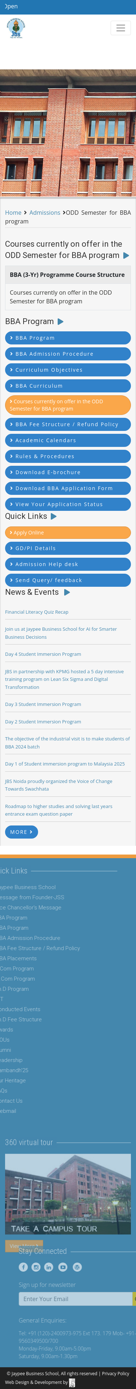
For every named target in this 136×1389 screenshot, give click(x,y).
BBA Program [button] (32, 337)
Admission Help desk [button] (44, 564)
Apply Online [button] (27, 532)
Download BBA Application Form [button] (61, 488)
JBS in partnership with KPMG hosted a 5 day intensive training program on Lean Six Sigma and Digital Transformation (64, 679)
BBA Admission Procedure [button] (52, 353)
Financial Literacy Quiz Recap (37, 612)
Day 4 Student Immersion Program (43, 654)
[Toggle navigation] (121, 28)
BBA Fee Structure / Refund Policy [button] (64, 424)
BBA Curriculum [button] (36, 385)
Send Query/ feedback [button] (46, 580)
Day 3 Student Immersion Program (43, 704)
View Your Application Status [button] (56, 504)
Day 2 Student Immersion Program (43, 721)
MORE (21, 831)
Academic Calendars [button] (43, 440)
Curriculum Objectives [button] (46, 369)
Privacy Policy (115, 1373)
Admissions (44, 213)
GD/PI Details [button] (33, 548)
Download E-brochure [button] (45, 472)
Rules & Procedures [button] (42, 456)
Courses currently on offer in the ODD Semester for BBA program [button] (56, 405)
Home (13, 213)
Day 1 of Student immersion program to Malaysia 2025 (65, 763)
